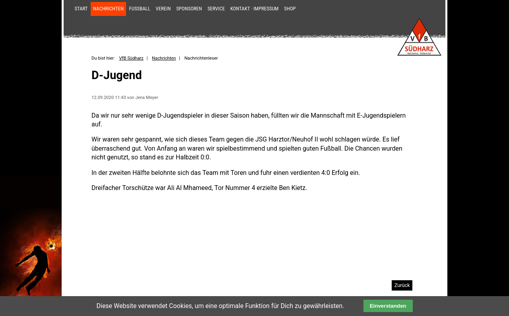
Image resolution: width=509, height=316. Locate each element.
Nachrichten (108, 9)
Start (80, 9)
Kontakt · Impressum (254, 9)
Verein (163, 9)
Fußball (139, 9)
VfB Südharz (131, 58)
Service (216, 9)
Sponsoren (189, 9)
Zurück (402, 285)
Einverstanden (388, 306)
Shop (289, 9)
